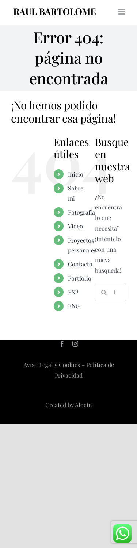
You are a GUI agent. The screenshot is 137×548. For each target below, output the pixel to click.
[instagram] (75, 344)
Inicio (75, 174)
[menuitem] (76, 292)
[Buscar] (104, 292)
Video (75, 226)
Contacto (80, 264)
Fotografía (81, 212)
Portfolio (79, 278)
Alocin (83, 405)
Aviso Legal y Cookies (51, 364)
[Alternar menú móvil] (122, 12)
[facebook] (62, 344)
